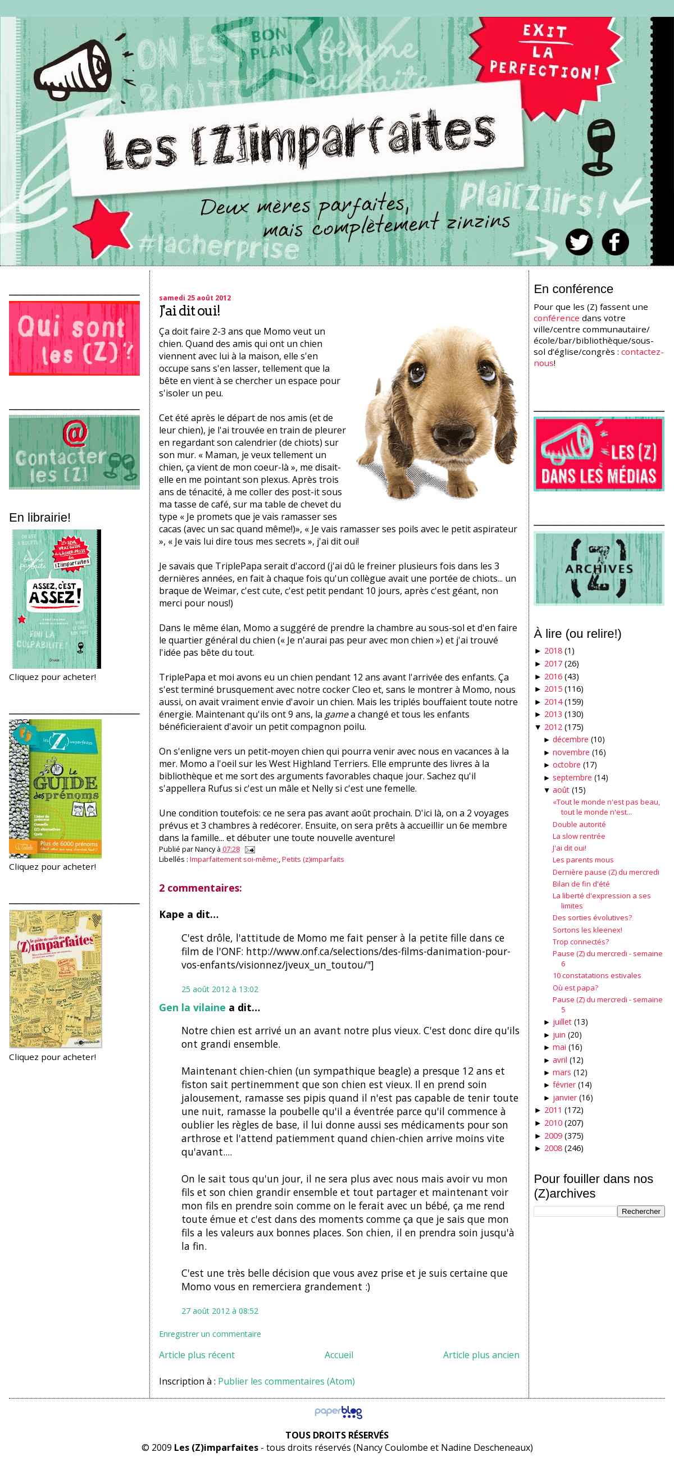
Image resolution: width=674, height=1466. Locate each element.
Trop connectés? (581, 942)
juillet (562, 1021)
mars (562, 1072)
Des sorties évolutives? (592, 917)
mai (559, 1047)
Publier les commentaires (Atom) (286, 1381)
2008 (553, 1148)
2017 (553, 663)
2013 (553, 714)
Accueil (339, 1355)
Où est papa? (575, 988)
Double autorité (579, 824)
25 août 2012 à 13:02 (219, 989)
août (561, 789)
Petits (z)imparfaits (313, 859)
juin (559, 1034)
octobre (567, 764)
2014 (553, 701)
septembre (572, 777)
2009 (553, 1135)
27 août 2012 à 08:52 (219, 1310)
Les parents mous (583, 860)
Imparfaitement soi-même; (234, 859)
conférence (557, 317)
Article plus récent (197, 1355)
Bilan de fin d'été (581, 884)
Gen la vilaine (192, 1007)
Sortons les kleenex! (587, 930)
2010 (553, 1122)
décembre (571, 739)
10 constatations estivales (597, 975)
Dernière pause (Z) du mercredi (606, 872)
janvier (565, 1097)
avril (560, 1059)
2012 (553, 726)
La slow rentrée (579, 836)
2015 (553, 688)
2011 (553, 1109)
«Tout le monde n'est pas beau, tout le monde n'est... (606, 807)
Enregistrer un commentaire (210, 1333)
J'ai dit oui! (189, 311)
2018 (553, 650)
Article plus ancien (481, 1355)
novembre (571, 752)
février (564, 1084)
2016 (553, 676)
